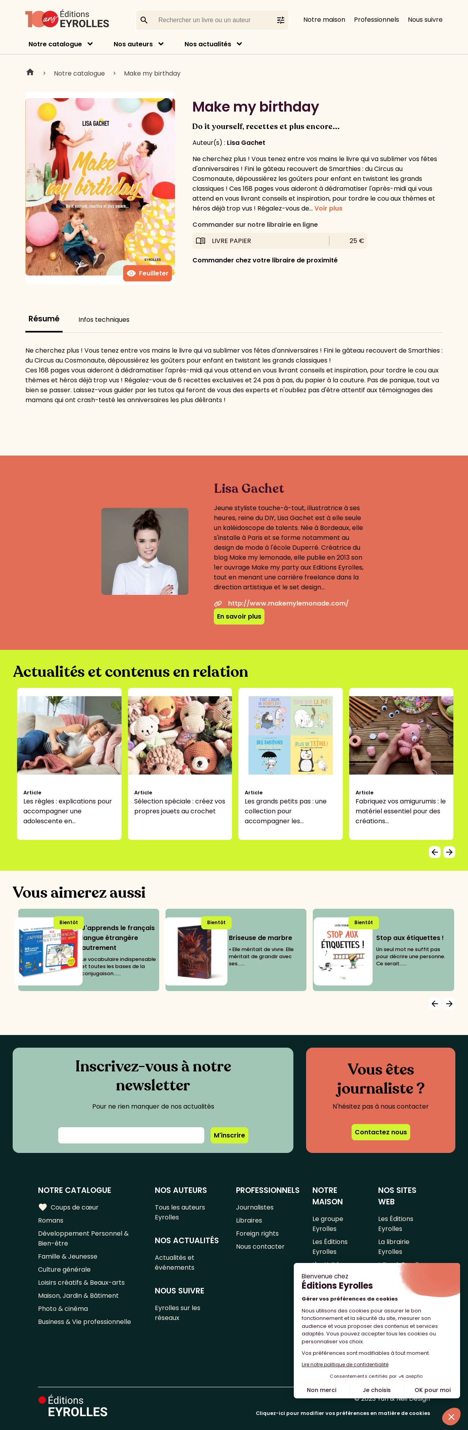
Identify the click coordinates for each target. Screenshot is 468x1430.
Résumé (44, 318)
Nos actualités (208, 44)
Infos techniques (103, 319)
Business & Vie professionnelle (84, 1321)
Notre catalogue (55, 44)
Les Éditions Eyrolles (330, 1246)
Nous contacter (260, 1246)
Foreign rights (257, 1233)
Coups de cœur (68, 1207)
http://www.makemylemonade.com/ (281, 603)
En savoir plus (239, 616)
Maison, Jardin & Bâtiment (78, 1295)
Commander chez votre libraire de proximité (265, 260)
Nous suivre (425, 19)
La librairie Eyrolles (393, 1246)
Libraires (249, 1220)
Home (30, 73)
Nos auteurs (133, 44)
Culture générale (64, 1269)
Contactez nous (381, 1132)
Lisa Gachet (246, 142)
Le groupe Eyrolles (327, 1223)
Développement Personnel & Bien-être (83, 1238)
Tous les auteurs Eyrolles (180, 1212)
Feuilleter (147, 273)
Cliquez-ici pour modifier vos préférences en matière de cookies (343, 1413)
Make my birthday (152, 73)
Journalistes (255, 1207)
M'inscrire (229, 1135)
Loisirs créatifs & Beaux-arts (81, 1282)
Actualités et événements (174, 1262)
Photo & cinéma (63, 1308)
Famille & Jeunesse (67, 1256)
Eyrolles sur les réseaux (177, 1312)
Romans (50, 1220)
